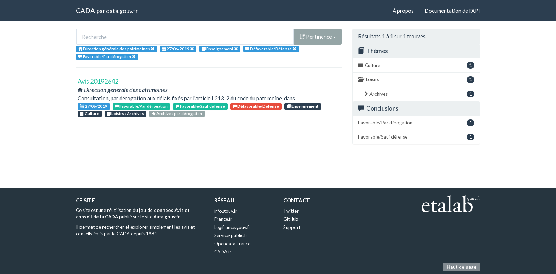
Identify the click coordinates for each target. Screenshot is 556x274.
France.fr (223, 219)
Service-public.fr (231, 235)
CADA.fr (223, 252)
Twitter (291, 211)
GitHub (290, 219)
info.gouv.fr (225, 211)
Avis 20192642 (98, 81)
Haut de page (462, 267)
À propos (403, 10)
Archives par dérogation (177, 113)
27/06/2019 (93, 106)
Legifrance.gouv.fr (232, 227)
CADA (85, 10)
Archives (418, 94)
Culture (89, 113)
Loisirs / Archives (125, 113)
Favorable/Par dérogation (141, 106)
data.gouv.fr (122, 10)
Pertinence (318, 36)
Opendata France (232, 243)
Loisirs (416, 79)
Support (291, 227)
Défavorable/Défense (256, 106)
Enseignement (302, 106)
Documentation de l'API (452, 10)
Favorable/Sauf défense (200, 106)
